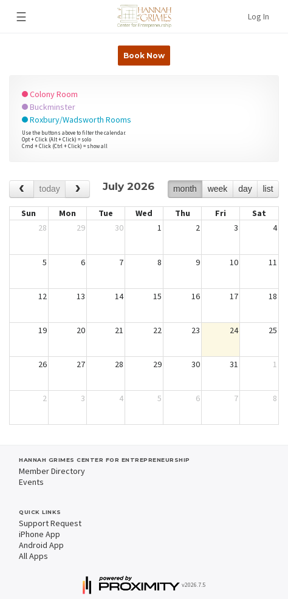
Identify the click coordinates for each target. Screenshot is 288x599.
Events (31, 481)
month (185, 189)
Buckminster (48, 106)
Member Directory (52, 470)
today (49, 189)
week (218, 189)
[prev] (21, 189)
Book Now (144, 55)
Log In (258, 16)
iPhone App (39, 534)
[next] (77, 189)
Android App (41, 545)
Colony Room (50, 94)
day (245, 189)
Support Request (50, 523)
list (267, 189)
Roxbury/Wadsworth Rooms (76, 119)
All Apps (33, 555)
